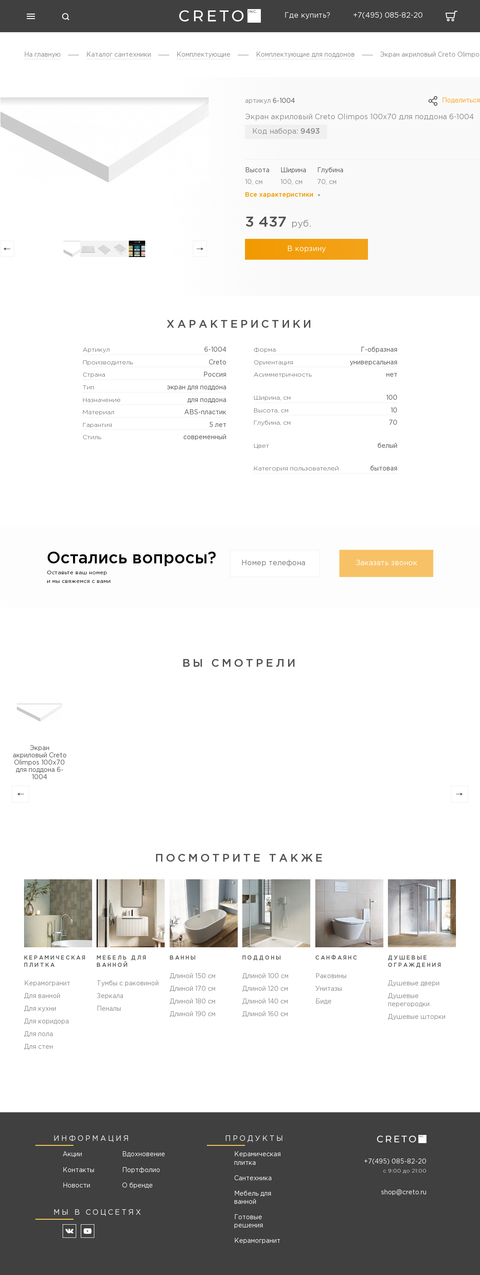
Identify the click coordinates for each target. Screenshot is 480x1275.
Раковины (331, 983)
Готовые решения (248, 1221)
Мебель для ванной (252, 1198)
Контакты (78, 1170)
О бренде (137, 1185)
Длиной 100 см (265, 983)
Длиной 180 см (193, 1009)
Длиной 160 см (265, 1021)
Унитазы (328, 996)
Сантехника (253, 1178)
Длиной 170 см (193, 996)
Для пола (38, 1034)
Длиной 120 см (265, 996)
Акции (72, 1155)
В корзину (304, 249)
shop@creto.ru (403, 1192)
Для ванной (42, 996)
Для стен (38, 1047)
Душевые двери (414, 983)
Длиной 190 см (193, 1021)
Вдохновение (140, 1155)
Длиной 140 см (265, 1009)
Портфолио (140, 1170)
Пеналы (109, 1009)
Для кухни (40, 1009)
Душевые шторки (417, 1017)
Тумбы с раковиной (128, 983)
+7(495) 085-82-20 (395, 1161)
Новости (76, 1185)
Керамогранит (47, 983)
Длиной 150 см (193, 983)
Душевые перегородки (409, 1000)
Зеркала (110, 996)
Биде (323, 1009)
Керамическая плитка (257, 1159)
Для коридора (46, 1021)
